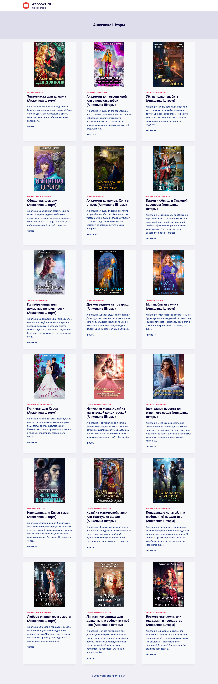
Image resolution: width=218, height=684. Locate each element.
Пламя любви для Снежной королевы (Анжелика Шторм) (167, 205)
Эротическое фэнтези (156, 92)
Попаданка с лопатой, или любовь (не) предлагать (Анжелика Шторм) (165, 517)
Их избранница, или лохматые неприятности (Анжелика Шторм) (45, 309)
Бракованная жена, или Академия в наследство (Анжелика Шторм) (164, 621)
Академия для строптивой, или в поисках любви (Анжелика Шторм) (106, 101)
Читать (32, 127)
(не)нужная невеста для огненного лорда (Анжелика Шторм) (167, 413)
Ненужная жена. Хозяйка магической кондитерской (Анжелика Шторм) (106, 413)
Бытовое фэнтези (35, 92)
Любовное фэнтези (95, 196)
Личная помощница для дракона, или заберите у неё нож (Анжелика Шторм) (107, 621)
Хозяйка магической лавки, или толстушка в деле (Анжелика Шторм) (107, 517)
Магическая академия (96, 92)
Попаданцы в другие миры (39, 404)
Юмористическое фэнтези (39, 196)
